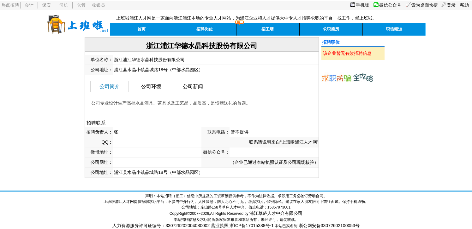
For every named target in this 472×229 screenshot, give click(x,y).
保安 (46, 5)
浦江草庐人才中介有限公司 (275, 213)
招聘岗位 (204, 29)
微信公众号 (390, 5)
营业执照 (220, 225)
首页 (141, 29)
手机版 (362, 5)
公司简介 (109, 86)
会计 (29, 5)
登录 (451, 5)
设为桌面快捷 (424, 5)
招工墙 (267, 29)
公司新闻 (193, 86)
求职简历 (331, 29)
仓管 (81, 5)
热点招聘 (10, 5)
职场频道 (394, 29)
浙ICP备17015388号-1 (252, 225)
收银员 (98, 5)
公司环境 (151, 86)
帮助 (464, 5)
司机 (63, 5)
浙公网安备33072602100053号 (329, 225)
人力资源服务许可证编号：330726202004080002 (161, 225)
